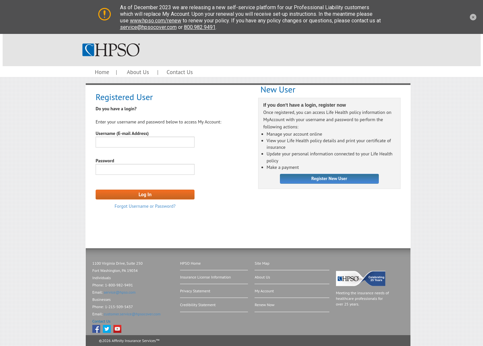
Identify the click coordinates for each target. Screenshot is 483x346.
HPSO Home (190, 263)
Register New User (329, 178)
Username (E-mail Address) (122, 133)
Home (102, 72)
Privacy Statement (195, 290)
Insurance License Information (205, 277)
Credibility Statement (198, 304)
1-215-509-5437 (119, 306)
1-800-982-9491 (119, 284)
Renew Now (264, 304)
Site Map (262, 263)
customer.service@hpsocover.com (132, 313)
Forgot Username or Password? (145, 206)
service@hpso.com (120, 292)
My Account (264, 290)
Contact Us (179, 72)
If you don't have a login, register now (304, 105)
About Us (138, 72)
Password (105, 161)
